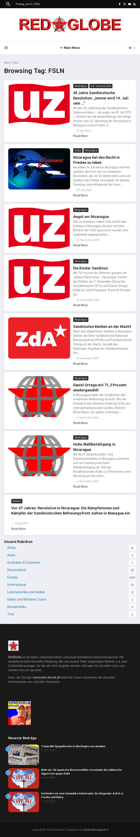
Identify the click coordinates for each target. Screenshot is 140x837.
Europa (12, 577)
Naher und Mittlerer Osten (26, 599)
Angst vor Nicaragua (91, 216)
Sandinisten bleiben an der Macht (102, 326)
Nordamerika (16, 607)
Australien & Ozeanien (23, 562)
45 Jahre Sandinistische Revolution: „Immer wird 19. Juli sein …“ (100, 98)
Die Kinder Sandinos (90, 268)
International (16, 585)
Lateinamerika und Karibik (26, 592)
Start (7, 62)
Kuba (78, 150)
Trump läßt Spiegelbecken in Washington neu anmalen (73, 746)
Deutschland (16, 570)
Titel (10, 614)
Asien (11, 555)
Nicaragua (81, 86)
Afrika (11, 548)
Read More (80, 136)
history (17, 501)
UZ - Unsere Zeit (101, 86)
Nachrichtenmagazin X (95, 829)
